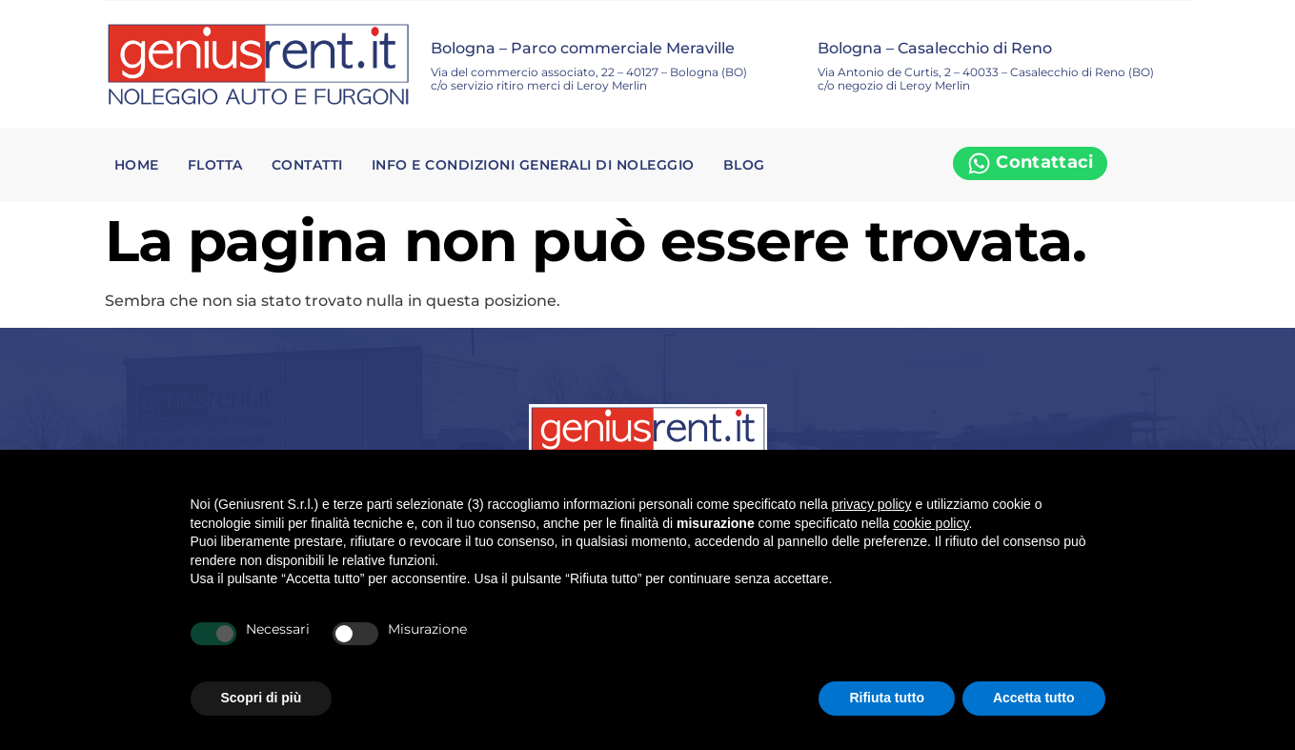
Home (136, 164)
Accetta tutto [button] (1034, 697)
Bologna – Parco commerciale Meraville (583, 48)
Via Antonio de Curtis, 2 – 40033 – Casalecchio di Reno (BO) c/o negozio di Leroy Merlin (986, 78)
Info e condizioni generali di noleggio (533, 164)
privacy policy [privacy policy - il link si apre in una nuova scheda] (872, 504)
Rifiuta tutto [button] (886, 697)
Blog (744, 164)
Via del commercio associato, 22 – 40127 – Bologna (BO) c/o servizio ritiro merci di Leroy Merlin (589, 78)
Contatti (307, 164)
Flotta (215, 164)
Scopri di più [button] (261, 697)
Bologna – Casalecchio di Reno (935, 48)
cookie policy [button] (930, 523)
